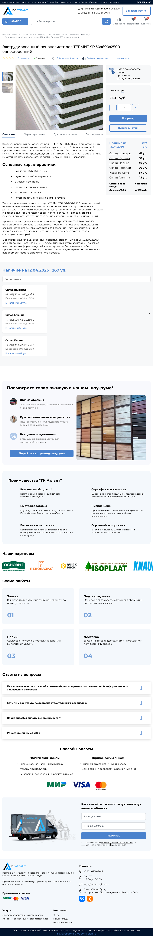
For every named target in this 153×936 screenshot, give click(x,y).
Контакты (93, 2)
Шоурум (76, 2)
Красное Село (119, 172)
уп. (122, 90)
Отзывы (50, 2)
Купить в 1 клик (128, 128)
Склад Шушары (120, 153)
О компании (8, 2)
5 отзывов (23, 58)
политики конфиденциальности (112, 845)
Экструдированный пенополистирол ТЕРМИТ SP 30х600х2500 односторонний (42, 37)
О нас (56, 915)
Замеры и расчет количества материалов (25, 919)
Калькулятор (21, 2)
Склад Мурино (119, 158)
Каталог (16, 35)
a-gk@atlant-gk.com (109, 2)
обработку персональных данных (117, 842)
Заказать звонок (136, 10)
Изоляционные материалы (34, 35)
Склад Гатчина (119, 177)
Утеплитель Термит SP (80, 35)
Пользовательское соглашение (76, 933)
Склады (84, 2)
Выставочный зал (62, 922)
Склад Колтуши (120, 167)
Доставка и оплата (37, 2)
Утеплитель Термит (58, 35)
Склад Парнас (119, 163)
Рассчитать (113, 835)
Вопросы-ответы (63, 2)
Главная (6, 35)
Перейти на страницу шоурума (42, 453)
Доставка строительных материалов (22, 915)
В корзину (128, 118)
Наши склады (60, 919)
